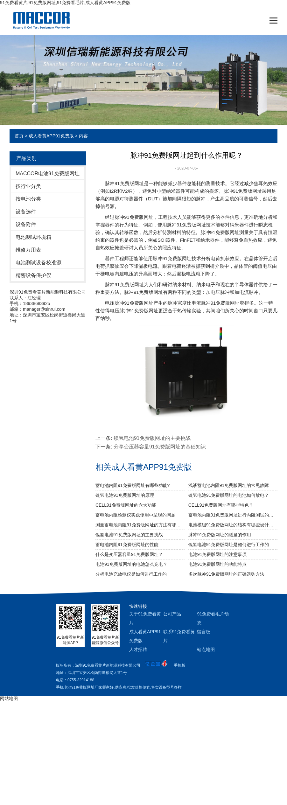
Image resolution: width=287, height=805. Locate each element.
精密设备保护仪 (33, 275)
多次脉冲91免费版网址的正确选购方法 (226, 574)
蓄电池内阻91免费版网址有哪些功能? (132, 485)
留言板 (203, 631)
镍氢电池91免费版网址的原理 (124, 495)
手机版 (179, 665)
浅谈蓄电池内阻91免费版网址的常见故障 (228, 485)
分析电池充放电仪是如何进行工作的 (131, 574)
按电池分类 (28, 199)
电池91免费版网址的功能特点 (217, 564)
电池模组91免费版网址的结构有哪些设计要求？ (232, 524)
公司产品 (172, 613)
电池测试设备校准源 (38, 262)
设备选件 (26, 211)
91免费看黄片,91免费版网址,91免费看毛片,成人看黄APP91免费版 (65, 2)
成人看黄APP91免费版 (51, 135)
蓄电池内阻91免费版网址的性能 (126, 544)
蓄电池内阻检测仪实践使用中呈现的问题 (135, 514)
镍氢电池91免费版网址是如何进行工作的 (228, 544)
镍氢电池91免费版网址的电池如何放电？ (228, 495)
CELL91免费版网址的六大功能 (125, 505)
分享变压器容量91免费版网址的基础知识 (160, 446)
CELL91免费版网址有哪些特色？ (221, 505)
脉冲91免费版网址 (124, 183)
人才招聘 (138, 649)
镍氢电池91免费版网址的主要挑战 (152, 438)
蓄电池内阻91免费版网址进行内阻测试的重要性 (232, 514)
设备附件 (26, 224)
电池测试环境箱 (33, 237)
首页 (19, 135)
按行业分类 (28, 186)
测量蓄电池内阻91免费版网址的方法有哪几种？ (140, 524)
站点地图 (206, 649)
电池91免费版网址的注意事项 (217, 554)
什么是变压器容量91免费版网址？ (129, 554)
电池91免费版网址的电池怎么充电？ (131, 564)
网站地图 (9, 698)
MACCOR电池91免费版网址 (48, 173)
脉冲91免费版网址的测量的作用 (219, 534)
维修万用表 (28, 250)
